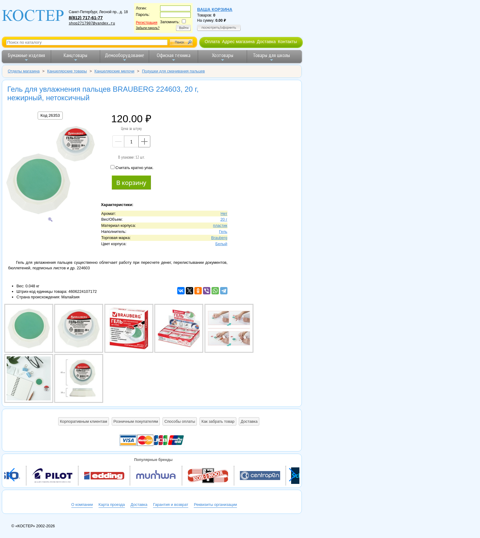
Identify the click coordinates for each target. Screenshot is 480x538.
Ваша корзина (214, 9)
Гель (223, 231)
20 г (223, 219)
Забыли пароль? (147, 28)
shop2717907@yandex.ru (92, 23)
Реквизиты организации (215, 504)
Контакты (287, 41)
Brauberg (219, 237)
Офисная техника (173, 57)
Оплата (212, 41)
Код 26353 (50, 115)
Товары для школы (271, 57)
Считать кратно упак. (132, 167)
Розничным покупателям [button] (136, 421)
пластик (220, 225)
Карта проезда (112, 504)
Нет (224, 213)
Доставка (266, 41)
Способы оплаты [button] (179, 421)
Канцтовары (75, 57)
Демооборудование (124, 57)
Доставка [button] (249, 421)
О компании (82, 504)
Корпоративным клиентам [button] (83, 421)
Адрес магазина (238, 41)
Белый (221, 243)
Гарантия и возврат (170, 504)
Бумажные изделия (26, 57)
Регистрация (146, 22)
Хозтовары (222, 57)
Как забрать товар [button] (217, 421)
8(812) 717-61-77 (86, 17)
